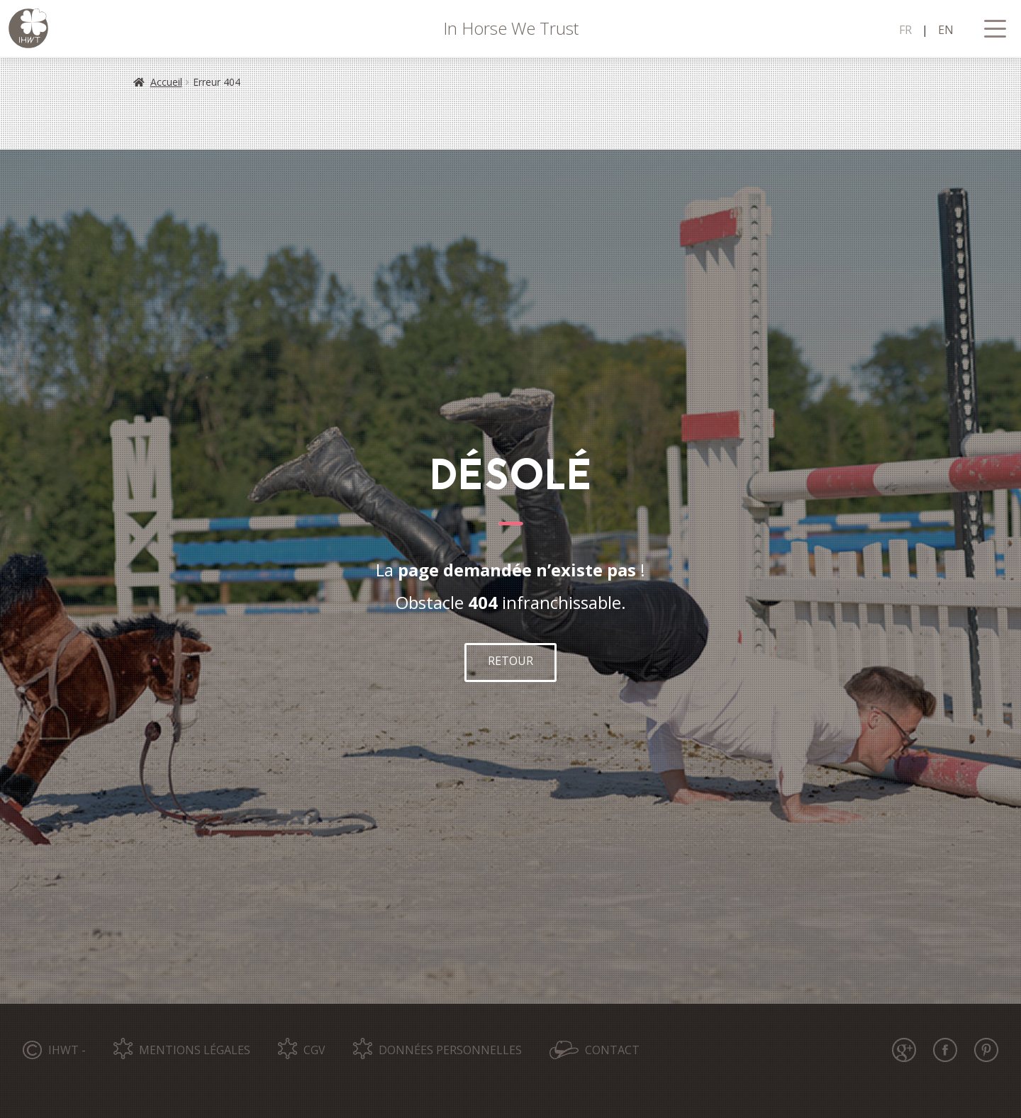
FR (905, 30)
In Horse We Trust (511, 28)
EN (946, 30)
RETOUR (510, 661)
